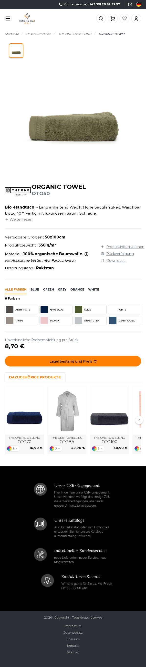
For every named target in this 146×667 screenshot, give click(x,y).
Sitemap (73, 652)
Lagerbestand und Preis (73, 361)
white (93, 289)
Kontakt (73, 646)
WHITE (117, 309)
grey (62, 289)
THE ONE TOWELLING (24, 440)
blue (35, 289)
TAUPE (14, 320)
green (48, 289)
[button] (16, 50)
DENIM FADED (122, 320)
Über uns (73, 639)
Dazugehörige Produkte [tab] (35, 377)
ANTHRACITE (18, 309)
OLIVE (83, 309)
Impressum (73, 626)
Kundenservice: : (89, 4)
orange (77, 289)
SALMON (50, 320)
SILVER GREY (87, 320)
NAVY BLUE (52, 309)
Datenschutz (73, 632)
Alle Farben (16, 289)
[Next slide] (139, 420)
